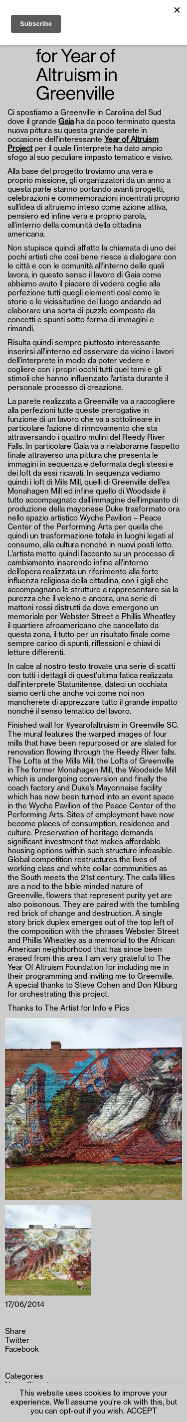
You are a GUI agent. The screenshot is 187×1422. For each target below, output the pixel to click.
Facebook (22, 1349)
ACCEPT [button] (142, 1411)
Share (15, 1331)
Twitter (17, 1340)
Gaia (66, 122)
